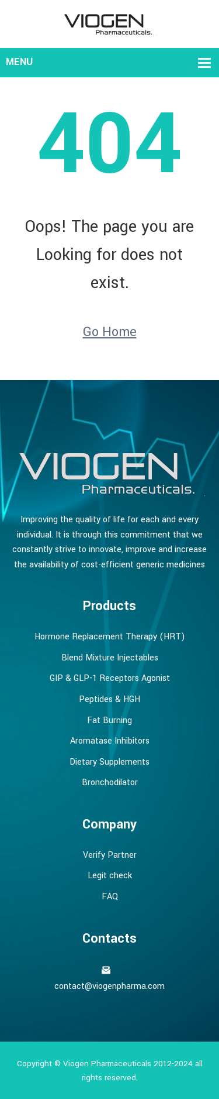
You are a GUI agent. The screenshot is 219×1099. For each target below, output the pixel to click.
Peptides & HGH (109, 699)
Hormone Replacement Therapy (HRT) (109, 637)
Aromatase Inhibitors (110, 741)
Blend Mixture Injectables (109, 658)
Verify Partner (110, 855)
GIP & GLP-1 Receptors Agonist (110, 678)
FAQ (110, 897)
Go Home (110, 332)
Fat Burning (109, 720)
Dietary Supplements (109, 762)
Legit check (110, 875)
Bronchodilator (110, 782)
